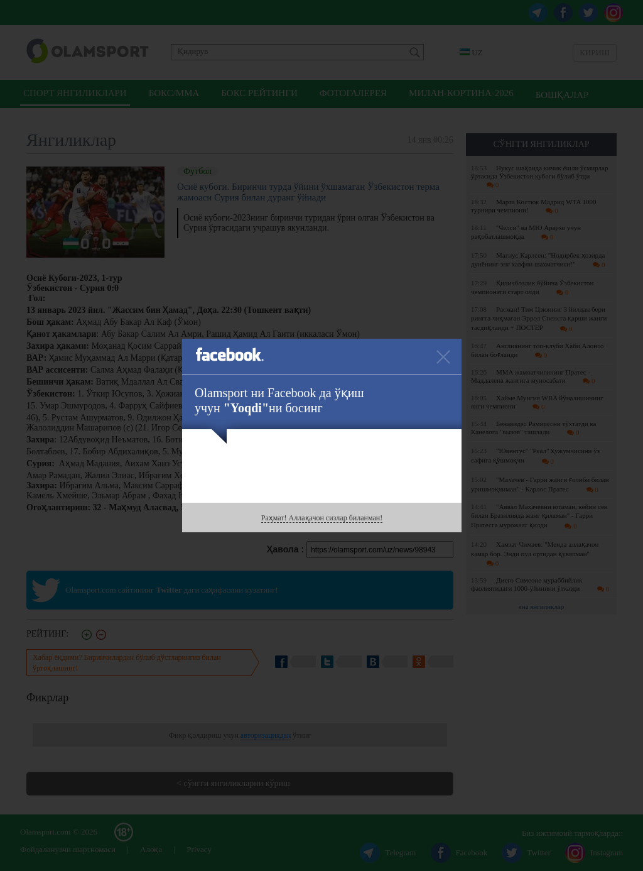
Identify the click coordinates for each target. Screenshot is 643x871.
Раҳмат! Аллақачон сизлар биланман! (321, 517)
